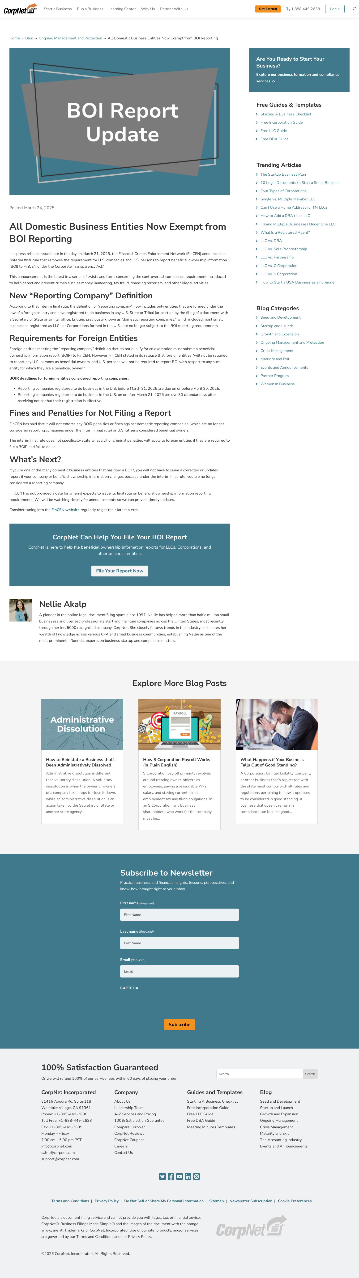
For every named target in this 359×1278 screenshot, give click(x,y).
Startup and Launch (277, 326)
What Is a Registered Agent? (285, 232)
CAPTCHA (129, 988)
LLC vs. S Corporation (279, 274)
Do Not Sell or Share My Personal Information (164, 1201)
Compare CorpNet (129, 1127)
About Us (122, 1101)
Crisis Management (277, 350)
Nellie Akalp (62, 604)
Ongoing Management (279, 1120)
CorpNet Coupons (129, 1140)
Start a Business (58, 9)
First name (137, 903)
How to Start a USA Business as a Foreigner (298, 282)
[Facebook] (171, 1177)
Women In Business (278, 384)
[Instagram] (196, 1177)
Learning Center (122, 9)
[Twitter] (162, 1177)
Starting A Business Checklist (286, 114)
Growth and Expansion (280, 334)
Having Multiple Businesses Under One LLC (298, 224)
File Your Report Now (119, 571)
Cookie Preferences (295, 1201)
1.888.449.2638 (305, 9)
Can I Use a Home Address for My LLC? (294, 207)
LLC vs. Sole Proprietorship (284, 249)
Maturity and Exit (275, 359)
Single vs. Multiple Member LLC (288, 199)
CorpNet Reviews (129, 1133)
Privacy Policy (107, 1201)
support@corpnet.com (60, 1159)
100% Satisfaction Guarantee (139, 1120)
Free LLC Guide (274, 130)
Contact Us (123, 1152)
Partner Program (275, 375)
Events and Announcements (284, 367)
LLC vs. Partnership (277, 257)
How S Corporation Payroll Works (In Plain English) (176, 762)
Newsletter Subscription (251, 1201)
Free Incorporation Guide (282, 122)
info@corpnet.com (56, 1146)
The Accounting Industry (281, 1140)
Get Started (268, 9)
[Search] (354, 9)
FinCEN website (65, 509)
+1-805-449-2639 (65, 1127)
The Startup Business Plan (283, 174)
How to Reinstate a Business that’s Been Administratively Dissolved (80, 762)
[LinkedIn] (188, 1177)
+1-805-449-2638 (70, 1114)
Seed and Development (281, 317)
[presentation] (156, 1002)
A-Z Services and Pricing (135, 1114)
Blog (29, 38)
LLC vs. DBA (271, 240)
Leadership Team (129, 1107)
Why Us (148, 9)
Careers (121, 1146)
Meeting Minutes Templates (211, 1127)
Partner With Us (174, 9)
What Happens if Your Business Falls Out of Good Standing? (272, 762)
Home (14, 38)
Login (335, 9)
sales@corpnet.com (58, 1152)
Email (132, 960)
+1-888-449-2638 (75, 1120)
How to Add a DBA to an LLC (285, 215)
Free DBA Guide (275, 139)
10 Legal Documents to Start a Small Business (300, 182)
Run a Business (90, 9)
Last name (137, 932)
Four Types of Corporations (284, 191)
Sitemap (216, 1201)
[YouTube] (179, 1177)
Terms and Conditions (70, 1201)
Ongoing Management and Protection (70, 38)
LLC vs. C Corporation (279, 265)
